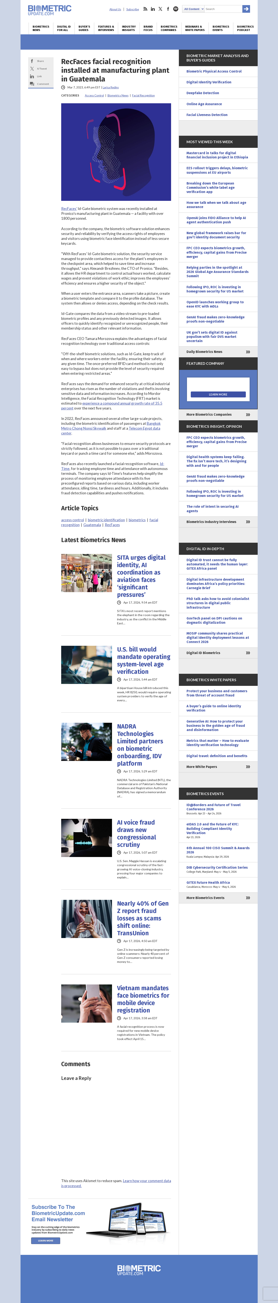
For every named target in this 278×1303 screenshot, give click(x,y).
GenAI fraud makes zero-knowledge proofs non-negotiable (216, 319)
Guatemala (92, 525)
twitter (160, 9)
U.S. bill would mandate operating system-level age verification (143, 660)
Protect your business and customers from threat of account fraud (217, 693)
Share (40, 61)
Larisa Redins (111, 87)
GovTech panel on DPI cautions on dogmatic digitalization (214, 620)
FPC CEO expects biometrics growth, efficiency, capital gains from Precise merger (217, 252)
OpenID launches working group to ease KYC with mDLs (215, 304)
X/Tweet (42, 68)
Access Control (94, 95)
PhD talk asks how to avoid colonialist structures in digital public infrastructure (218, 603)
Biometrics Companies (169, 28)
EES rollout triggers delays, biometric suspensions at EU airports (217, 170)
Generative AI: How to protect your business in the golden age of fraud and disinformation (216, 725)
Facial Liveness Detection (207, 115)
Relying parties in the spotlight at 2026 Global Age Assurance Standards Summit (218, 272)
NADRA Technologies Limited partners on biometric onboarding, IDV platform (140, 745)
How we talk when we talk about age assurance (216, 205)
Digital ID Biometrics (203, 653)
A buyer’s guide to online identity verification (214, 708)
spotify (176, 9)
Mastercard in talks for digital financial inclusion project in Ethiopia (217, 155)
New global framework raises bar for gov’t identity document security (216, 235)
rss (145, 9)
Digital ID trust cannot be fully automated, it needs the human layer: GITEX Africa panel (217, 564)
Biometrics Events (221, 28)
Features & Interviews (106, 28)
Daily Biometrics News (204, 352)
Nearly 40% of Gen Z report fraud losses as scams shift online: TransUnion (143, 918)
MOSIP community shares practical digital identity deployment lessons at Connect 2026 (218, 637)
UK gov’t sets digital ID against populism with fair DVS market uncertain (212, 336)
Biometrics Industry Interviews (211, 522)
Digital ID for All (64, 28)
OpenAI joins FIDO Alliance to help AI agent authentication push (216, 220)
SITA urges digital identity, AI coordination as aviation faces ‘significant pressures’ (141, 576)
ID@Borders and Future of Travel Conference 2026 (218, 809)
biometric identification (106, 520)
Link (39, 76)
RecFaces (112, 525)
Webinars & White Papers (195, 28)
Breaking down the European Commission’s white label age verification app (211, 187)
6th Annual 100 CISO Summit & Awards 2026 (218, 852)
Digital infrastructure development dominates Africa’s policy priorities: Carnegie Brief (216, 583)
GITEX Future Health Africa (218, 885)
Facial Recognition (143, 95)
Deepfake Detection (203, 93)
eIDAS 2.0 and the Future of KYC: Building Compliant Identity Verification (218, 830)
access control (72, 520)
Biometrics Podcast (245, 28)
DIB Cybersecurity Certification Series (218, 869)
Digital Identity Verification (209, 82)
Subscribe (132, 9)
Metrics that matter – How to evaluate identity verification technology (218, 743)
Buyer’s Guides (84, 28)
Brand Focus (148, 28)
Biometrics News (41, 28)
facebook (168, 9)
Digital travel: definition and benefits (217, 756)
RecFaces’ (69, 208)
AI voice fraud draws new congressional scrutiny (136, 834)
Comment (43, 83)
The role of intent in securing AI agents (213, 509)
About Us (115, 9)
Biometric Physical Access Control (214, 71)
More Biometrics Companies (209, 414)
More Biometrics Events (205, 898)
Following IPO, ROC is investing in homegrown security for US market (215, 289)
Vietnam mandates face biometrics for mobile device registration (143, 999)
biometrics (137, 520)
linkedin (153, 9)
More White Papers (202, 767)
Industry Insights (129, 28)
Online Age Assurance (204, 104)
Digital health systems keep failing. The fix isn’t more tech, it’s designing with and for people (216, 461)
